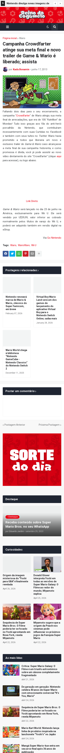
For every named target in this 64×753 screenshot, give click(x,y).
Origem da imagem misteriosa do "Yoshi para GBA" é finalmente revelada (15, 580)
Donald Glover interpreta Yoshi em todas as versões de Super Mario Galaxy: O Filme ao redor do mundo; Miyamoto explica (45, 584)
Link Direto (32, 201)
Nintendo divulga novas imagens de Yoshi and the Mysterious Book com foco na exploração (28, 4)
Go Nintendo (54, 237)
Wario (22, 38)
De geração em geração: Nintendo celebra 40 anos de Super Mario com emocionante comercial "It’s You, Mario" (41, 691)
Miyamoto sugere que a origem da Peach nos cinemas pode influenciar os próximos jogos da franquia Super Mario (47, 630)
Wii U (33, 245)
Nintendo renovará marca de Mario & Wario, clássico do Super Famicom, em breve (16, 303)
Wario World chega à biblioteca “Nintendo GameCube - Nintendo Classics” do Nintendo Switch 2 (17, 359)
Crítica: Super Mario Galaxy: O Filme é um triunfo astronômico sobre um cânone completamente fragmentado (41, 671)
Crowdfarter (23, 115)
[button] (55, 4)
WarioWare (24, 245)
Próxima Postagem (49, 424)
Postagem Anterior (14, 424)
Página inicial (10, 38)
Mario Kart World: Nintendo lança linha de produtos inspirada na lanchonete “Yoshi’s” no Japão (40, 731)
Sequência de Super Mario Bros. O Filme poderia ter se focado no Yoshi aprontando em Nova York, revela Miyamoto (16, 630)
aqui (59, 156)
